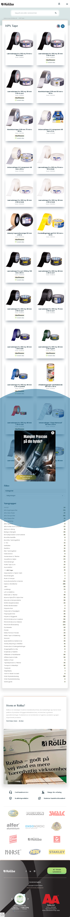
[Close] (52, 432)
